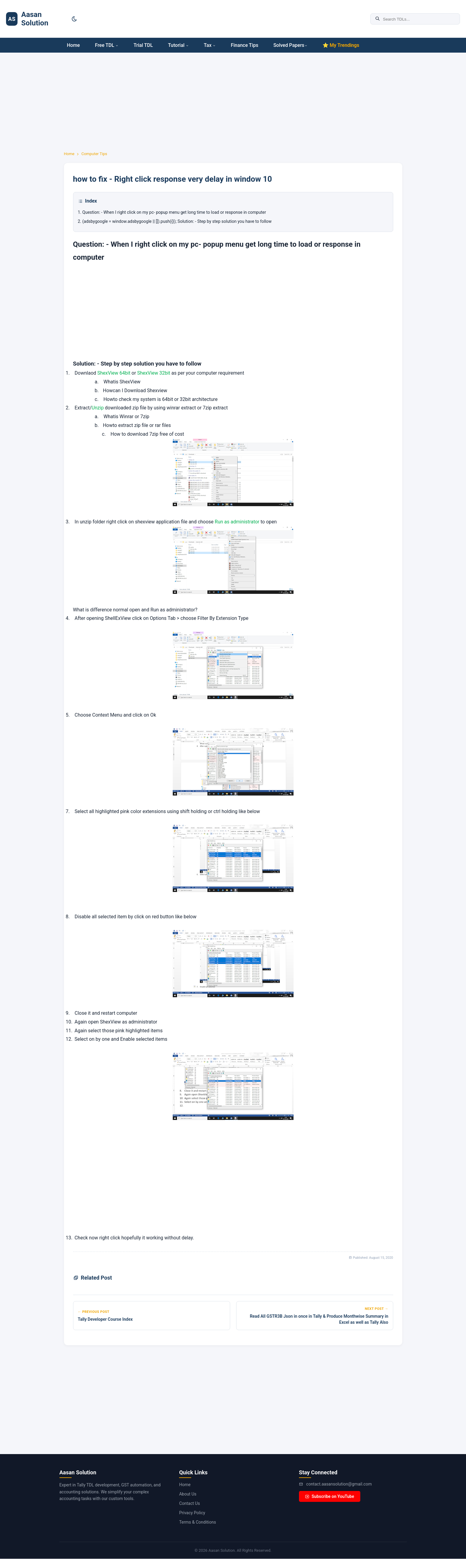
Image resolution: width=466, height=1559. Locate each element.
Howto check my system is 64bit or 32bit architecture (160, 399)
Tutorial (178, 45)
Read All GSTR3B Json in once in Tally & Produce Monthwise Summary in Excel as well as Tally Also (319, 1319)
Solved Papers (290, 45)
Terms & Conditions (197, 1522)
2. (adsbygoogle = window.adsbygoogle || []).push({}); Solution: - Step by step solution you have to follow (175, 221)
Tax (210, 45)
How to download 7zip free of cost (146, 434)
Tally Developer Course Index (105, 1319)
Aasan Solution (34, 18)
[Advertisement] (27, 133)
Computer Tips (94, 153)
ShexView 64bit (113, 373)
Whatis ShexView (122, 382)
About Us (187, 1494)
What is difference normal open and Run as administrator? (135, 610)
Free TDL (106, 45)
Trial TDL (143, 45)
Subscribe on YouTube (329, 1496)
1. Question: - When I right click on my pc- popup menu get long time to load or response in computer (172, 212)
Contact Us (189, 1503)
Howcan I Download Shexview (135, 390)
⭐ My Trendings (341, 45)
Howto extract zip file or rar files (137, 425)
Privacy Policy (192, 1512)
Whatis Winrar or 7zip (126, 416)
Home (73, 45)
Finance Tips (244, 45)
